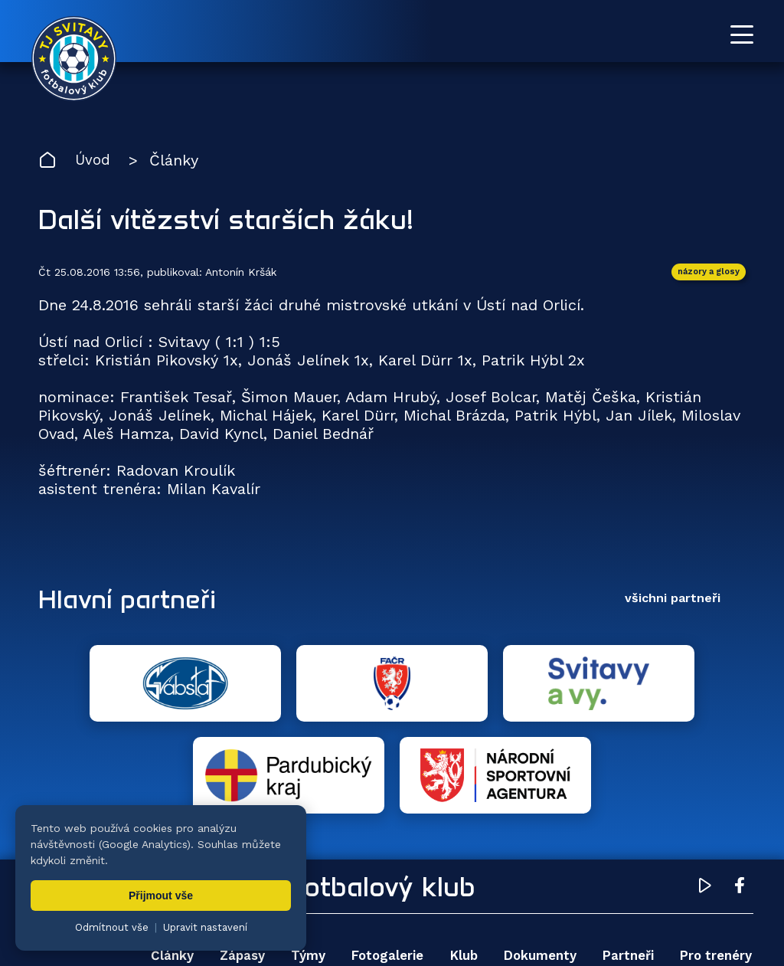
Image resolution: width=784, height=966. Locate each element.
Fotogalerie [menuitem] (384, 866)
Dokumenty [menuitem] (537, 866)
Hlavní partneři (132, 600)
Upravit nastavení (205, 927)
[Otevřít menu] (741, 34)
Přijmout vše (161, 895)
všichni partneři (672, 600)
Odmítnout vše (112, 927)
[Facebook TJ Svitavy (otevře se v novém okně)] (739, 798)
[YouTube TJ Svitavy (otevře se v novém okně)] (705, 798)
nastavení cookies (563, 916)
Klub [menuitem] (460, 866)
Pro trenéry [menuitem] (714, 866)
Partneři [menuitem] (625, 866)
